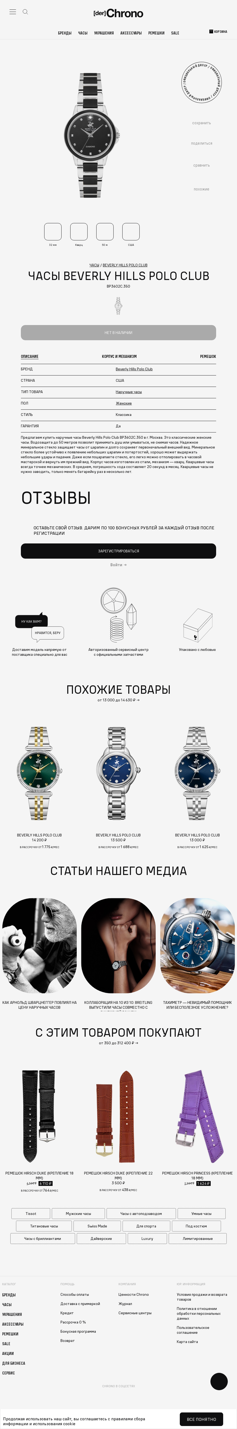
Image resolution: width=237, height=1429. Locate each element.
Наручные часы (129, 391)
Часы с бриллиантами (42, 1238)
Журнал (125, 1303)
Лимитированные (198, 1238)
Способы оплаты (74, 1294)
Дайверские (101, 1238)
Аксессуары (131, 33)
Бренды (65, 33)
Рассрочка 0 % (73, 1322)
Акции (8, 1353)
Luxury (147, 1238)
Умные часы (201, 1213)
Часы (83, 33)
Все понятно (201, 1419)
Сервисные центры (135, 1312)
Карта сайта (187, 1341)
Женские (124, 403)
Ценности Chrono (133, 1294)
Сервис (8, 1373)
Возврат (67, 1340)
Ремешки (156, 33)
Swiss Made (97, 1226)
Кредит (67, 1312)
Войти (116, 564)
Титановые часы (44, 1226)
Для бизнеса (13, 1363)
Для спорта (146, 1226)
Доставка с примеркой (80, 1303)
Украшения (104, 33)
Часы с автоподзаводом (141, 1213)
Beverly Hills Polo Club (134, 369)
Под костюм (196, 1226)
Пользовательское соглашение (193, 1330)
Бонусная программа (78, 1331)
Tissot (30, 1213)
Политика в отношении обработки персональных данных (199, 1313)
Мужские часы (78, 1213)
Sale (175, 33)
